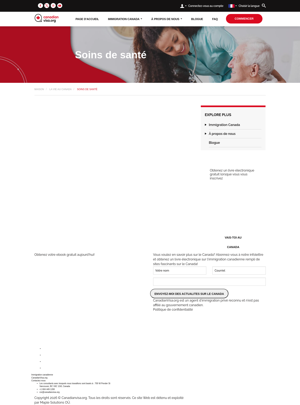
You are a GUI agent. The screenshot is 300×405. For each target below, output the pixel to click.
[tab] (235, 124)
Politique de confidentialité (173, 309)
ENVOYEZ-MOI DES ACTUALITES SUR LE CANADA (189, 293)
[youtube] (59, 5)
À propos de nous (222, 134)
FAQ (215, 19)
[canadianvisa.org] (46, 18)
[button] (206, 125)
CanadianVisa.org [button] (39, 378)
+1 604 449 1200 (47, 389)
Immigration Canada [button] (125, 19)
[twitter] (46, 5)
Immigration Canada (224, 125)
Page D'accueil (87, 19)
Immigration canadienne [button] (42, 375)
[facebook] (40, 5)
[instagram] (53, 5)
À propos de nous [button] (166, 19)
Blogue (197, 19)
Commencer (244, 18)
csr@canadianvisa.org (50, 392)
